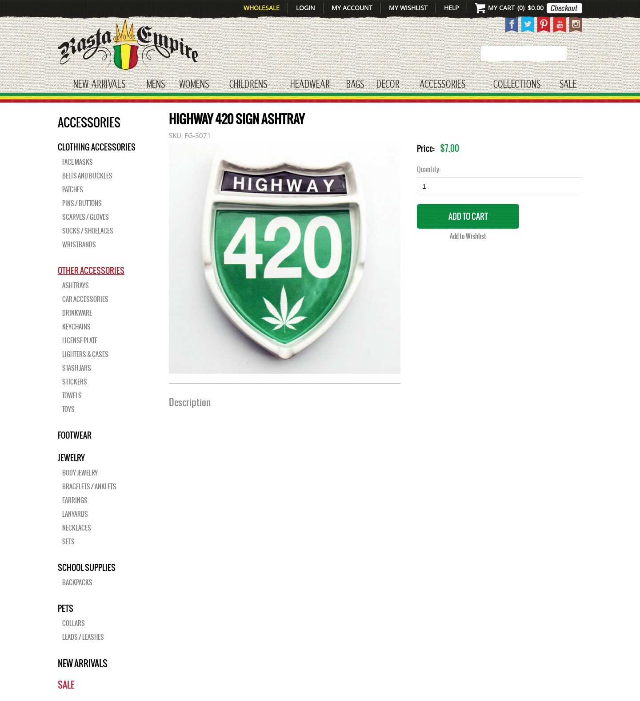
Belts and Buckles (87, 176)
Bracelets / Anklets (89, 486)
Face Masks (77, 162)
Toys (68, 409)
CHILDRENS (248, 84)
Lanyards (75, 514)
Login (305, 8)
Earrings (75, 500)
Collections (516, 84)
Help (451, 8)
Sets (68, 542)
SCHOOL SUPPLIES (87, 567)
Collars (73, 623)
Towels (72, 395)
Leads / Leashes (83, 637)
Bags (355, 84)
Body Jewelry (80, 473)
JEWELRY (71, 457)
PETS (65, 608)
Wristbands (79, 245)
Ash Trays (75, 285)
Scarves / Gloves (85, 217)
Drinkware (77, 313)
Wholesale (262, 8)
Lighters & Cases (85, 354)
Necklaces (76, 528)
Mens (156, 84)
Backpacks (77, 582)
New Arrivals (99, 84)
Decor (387, 84)
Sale (568, 84)
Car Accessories (85, 299)
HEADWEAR (309, 84)
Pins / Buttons (82, 203)
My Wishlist (408, 8)
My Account (352, 8)
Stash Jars (76, 368)
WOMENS (194, 84)
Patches (72, 189)
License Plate (79, 340)
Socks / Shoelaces (87, 231)
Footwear (75, 435)
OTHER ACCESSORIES (91, 270)
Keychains (76, 327)
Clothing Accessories (97, 147)
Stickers (74, 382)
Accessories (442, 84)
